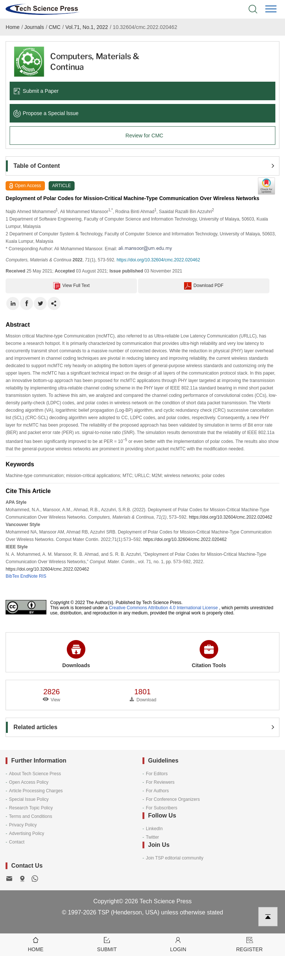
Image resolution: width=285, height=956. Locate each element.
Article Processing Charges (36, 790)
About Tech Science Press (35, 773)
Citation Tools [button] (209, 654)
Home (12, 27)
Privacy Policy (23, 825)
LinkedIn (154, 828)
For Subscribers (161, 807)
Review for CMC (144, 135)
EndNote (29, 576)
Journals (34, 27)
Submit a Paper (36, 91)
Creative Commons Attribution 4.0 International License (163, 607)
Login (178, 944)
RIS (42, 576)
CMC (54, 27)
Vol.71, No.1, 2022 (86, 27)
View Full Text (71, 286)
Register (249, 944)
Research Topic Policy (31, 807)
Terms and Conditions (30, 816)
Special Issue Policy (29, 799)
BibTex (12, 576)
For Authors (157, 790)
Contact (16, 842)
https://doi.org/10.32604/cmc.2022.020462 (158, 259)
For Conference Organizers (173, 799)
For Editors (157, 773)
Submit (106, 944)
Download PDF (203, 286)
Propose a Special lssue (45, 113)
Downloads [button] (76, 654)
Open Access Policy (28, 782)
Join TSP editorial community (174, 858)
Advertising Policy (26, 833)
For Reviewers (160, 782)
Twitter (152, 837)
